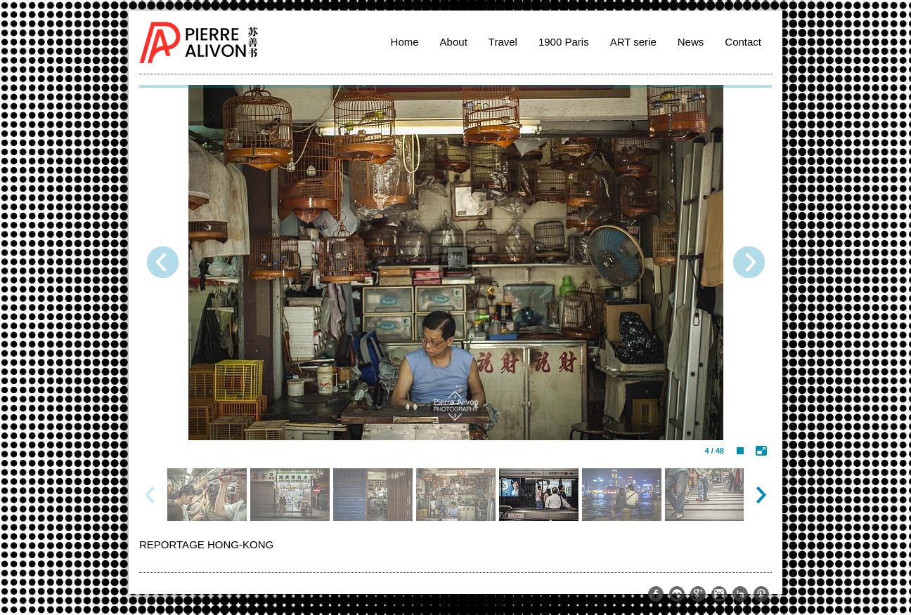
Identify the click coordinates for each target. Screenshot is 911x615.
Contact (743, 42)
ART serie (633, 42)
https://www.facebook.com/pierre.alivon (656, 594)
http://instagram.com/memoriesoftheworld (719, 594)
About (453, 42)
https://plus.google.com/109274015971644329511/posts (698, 594)
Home (405, 42)
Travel (503, 42)
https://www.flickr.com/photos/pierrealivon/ (677, 594)
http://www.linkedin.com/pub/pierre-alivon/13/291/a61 (740, 594)
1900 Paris (563, 42)
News (691, 42)
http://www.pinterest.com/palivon (761, 594)
